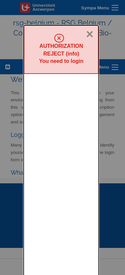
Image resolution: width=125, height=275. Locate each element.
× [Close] (89, 9)
